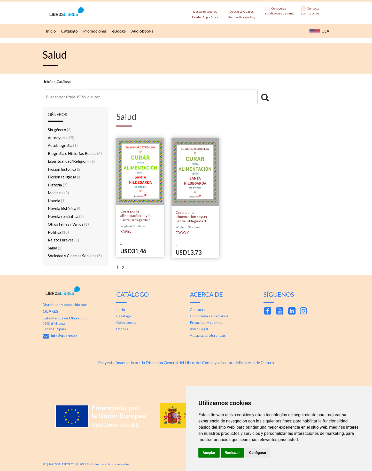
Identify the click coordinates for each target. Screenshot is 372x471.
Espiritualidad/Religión (71, 161)
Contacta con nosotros (310, 10)
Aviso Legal (199, 329)
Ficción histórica (65, 169)
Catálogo (123, 316)
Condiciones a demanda (209, 316)
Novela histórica (65, 208)
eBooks (118, 30)
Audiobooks (141, 30)
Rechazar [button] (232, 453)
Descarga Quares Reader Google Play (241, 12)
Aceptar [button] (209, 453)
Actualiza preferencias (208, 335)
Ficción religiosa (65, 177)
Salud (55, 248)
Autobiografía (63, 145)
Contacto (197, 309)
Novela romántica (66, 216)
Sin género (60, 129)
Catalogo (69, 30)
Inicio (50, 30)
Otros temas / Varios (68, 224)
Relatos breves (63, 240)
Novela (57, 200)
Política (58, 232)
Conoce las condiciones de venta (280, 10)
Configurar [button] (257, 453)
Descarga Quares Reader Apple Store (205, 12)
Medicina (58, 192)
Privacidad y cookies (206, 322)
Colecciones (126, 322)
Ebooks (122, 329)
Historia (57, 185)
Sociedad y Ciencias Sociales (75, 255)
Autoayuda (61, 137)
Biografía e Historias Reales (75, 153)
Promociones (94, 30)
